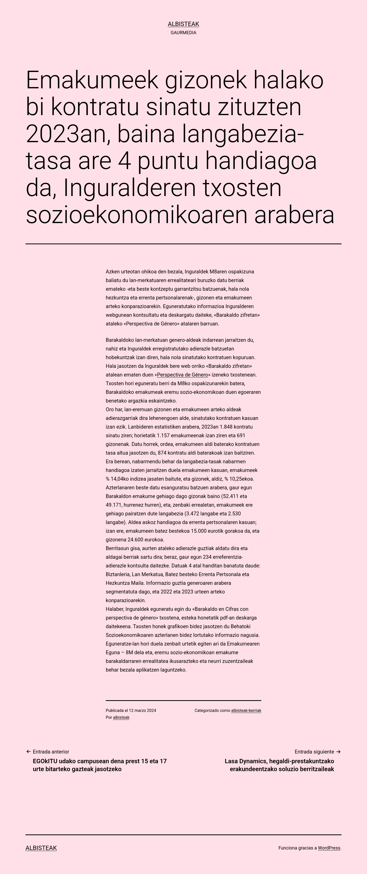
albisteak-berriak (246, 710)
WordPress (329, 848)
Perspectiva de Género (182, 375)
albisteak (183, 24)
